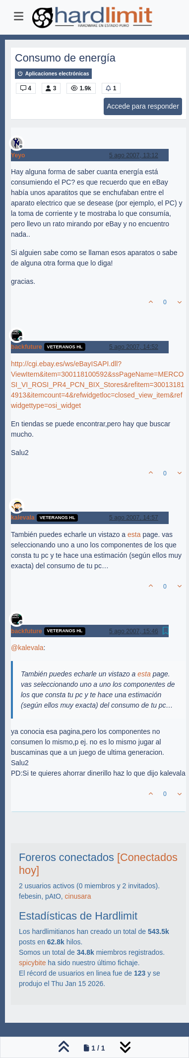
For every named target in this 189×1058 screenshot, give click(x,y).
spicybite (32, 963)
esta (133, 534)
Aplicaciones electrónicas (53, 73)
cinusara (78, 896)
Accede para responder (143, 106)
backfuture (26, 346)
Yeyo (18, 155)
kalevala (23, 517)
